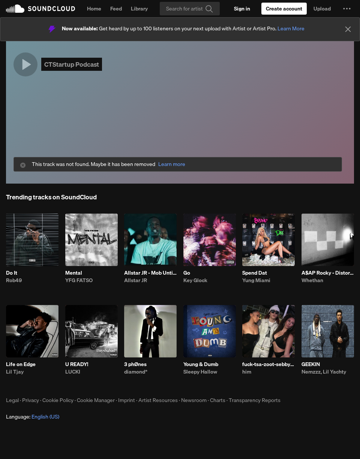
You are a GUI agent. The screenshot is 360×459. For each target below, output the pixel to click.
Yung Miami (256, 280)
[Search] (190, 8)
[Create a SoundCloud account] (284, 9)
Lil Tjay (15, 371)
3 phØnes (135, 364)
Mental (73, 273)
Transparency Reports (254, 400)
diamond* (135, 371)
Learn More (291, 28)
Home (94, 8)
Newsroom (194, 400)
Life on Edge (21, 364)
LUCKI (72, 371)
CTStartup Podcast (71, 64)
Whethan (312, 280)
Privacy (30, 400)
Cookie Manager (96, 400)
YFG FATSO (79, 280)
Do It (11, 273)
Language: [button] (32, 417)
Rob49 (14, 280)
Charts (217, 400)
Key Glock (195, 280)
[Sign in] (242, 9)
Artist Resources (158, 400)
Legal (12, 400)
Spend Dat (254, 273)
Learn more (171, 164)
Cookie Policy (58, 400)
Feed (116, 8)
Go (186, 273)
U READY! (76, 364)
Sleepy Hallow (200, 371)
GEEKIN (311, 364)
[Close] (348, 29)
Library (139, 8)
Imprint (126, 400)
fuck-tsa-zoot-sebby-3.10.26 (268, 364)
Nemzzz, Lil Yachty (324, 371)
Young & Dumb (200, 364)
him (246, 371)
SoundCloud (40, 8)
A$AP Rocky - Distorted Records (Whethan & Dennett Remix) (328, 273)
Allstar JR (135, 280)
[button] (347, 8)
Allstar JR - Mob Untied (150, 273)
